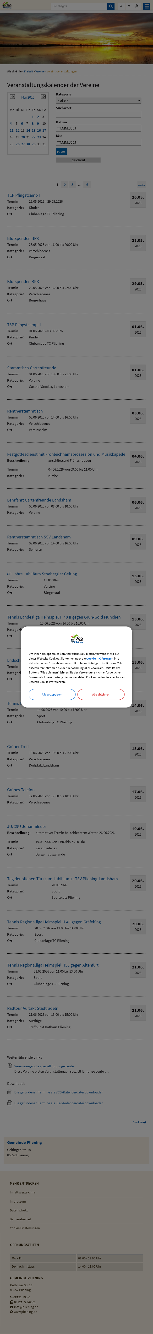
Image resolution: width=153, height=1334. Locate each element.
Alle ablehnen (100, 694)
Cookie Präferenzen (99, 658)
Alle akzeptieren (52, 694)
